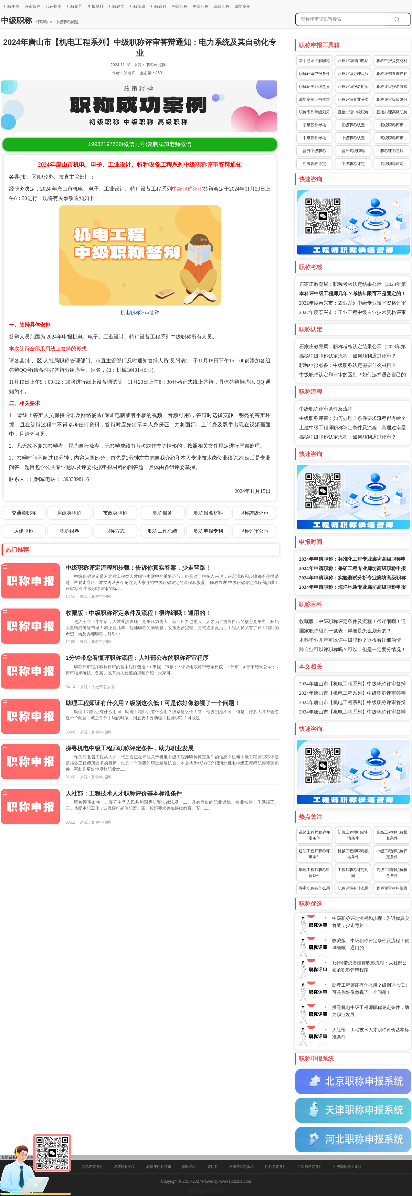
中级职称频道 (66, 22)
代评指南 (53, 6)
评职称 (42, 22)
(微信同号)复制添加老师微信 (139, 144)
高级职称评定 (392, 163)
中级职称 (200, 6)
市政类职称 (115, 512)
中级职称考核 (314, 138)
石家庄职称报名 (241, 1167)
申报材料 (95, 6)
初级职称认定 (353, 125)
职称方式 (115, 531)
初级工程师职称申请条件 (353, 835)
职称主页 (11, 6)
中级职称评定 (353, 163)
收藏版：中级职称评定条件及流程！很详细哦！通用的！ (138, 613)
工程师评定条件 (309, 1167)
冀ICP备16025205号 (206, 1191)
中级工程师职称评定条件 (391, 854)
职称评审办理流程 (353, 73)
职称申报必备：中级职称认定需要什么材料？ (347, 365)
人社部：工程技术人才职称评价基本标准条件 (124, 793)
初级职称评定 (314, 163)
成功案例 (242, 6)
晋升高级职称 (353, 151)
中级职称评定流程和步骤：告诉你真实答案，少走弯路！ (138, 568)
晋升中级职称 (314, 151)
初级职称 (179, 6)
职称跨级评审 (254, 512)
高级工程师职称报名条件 (391, 835)
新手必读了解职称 (314, 60)
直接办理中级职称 (353, 112)
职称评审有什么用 (353, 888)
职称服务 (162, 512)
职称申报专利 (208, 531)
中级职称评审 (187, 189)
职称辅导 (74, 6)
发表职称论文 (124, 1167)
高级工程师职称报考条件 (391, 873)
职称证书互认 (392, 151)
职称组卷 (69, 531)
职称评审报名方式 (391, 86)
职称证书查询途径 (391, 73)
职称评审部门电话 (353, 60)
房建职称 (23, 531)
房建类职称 (69, 512)
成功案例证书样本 (314, 99)
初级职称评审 (392, 125)
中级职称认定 (353, 138)
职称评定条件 (275, 1167)
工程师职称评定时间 (353, 873)
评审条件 (32, 6)
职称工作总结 (162, 531)
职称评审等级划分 (391, 99)
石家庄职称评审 (158, 1167)
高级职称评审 (392, 138)
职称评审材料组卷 (391, 888)
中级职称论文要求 (347, 1167)
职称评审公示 (254, 531)
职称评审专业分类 (353, 99)
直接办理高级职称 (391, 112)
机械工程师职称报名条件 (353, 854)
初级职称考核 (314, 125)
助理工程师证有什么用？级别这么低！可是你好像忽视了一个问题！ (153, 703)
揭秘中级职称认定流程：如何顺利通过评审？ (347, 356)
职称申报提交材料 (391, 60)
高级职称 (221, 6)
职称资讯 (137, 6)
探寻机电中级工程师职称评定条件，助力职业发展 (130, 748)
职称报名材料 (208, 512)
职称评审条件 (92, 1167)
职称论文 (116, 6)
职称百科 (158, 6)
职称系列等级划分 (314, 112)
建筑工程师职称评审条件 (314, 854)
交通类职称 (24, 512)
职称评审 (206, 164)
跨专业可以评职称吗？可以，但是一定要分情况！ (352, 649)
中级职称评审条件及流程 (326, 408)
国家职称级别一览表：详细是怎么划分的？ (345, 630)
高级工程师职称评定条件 (314, 835)
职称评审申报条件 (314, 73)
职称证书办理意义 (314, 86)
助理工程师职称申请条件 (314, 873)
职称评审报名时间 (353, 86)
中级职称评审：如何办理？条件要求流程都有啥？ (352, 418)
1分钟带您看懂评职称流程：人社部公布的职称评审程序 (137, 658)
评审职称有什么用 (314, 888)
